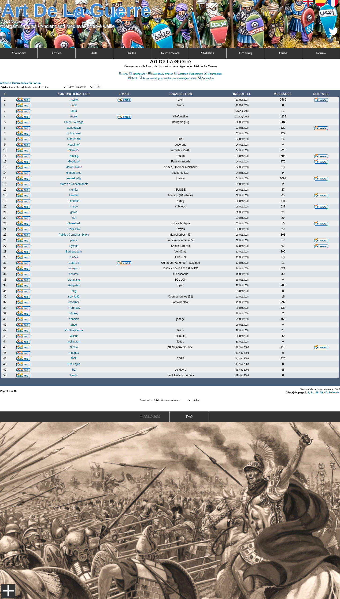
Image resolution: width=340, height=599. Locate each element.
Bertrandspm (74, 251)
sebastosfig (74, 178)
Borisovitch (74, 127)
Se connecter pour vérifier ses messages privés (168, 78)
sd (73, 217)
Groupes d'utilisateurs (188, 73)
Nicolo (74, 347)
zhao (74, 324)
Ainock (74, 257)
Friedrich (73, 201)
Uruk (74, 111)
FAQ (123, 73)
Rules (132, 53)
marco (74, 206)
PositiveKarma (74, 330)
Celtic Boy (73, 229)
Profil (132, 78)
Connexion (206, 78)
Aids (94, 53)
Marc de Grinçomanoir (74, 184)
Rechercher (137, 73)
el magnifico (73, 172)
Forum (320, 53)
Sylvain (73, 246)
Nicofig (74, 156)
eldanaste (74, 279)
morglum (73, 268)
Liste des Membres (160, 73)
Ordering (245, 53)
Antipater (73, 285)
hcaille (74, 99)
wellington (74, 341)
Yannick (74, 319)
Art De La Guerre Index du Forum (20, 83)
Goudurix (74, 161)
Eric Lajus (74, 364)
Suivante (334, 392)
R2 (74, 369)
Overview (19, 53)
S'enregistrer (213, 73)
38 (317, 392)
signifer (73, 189)
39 (321, 392)
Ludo (74, 105)
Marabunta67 (74, 167)
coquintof (74, 144)
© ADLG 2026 (150, 416)
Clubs (283, 53)
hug (73, 291)
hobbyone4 (74, 133)
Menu (8, 591)
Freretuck (74, 307)
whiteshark (74, 223)
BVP (74, 358)
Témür (74, 375)
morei (73, 116)
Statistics (207, 53)
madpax (74, 352)
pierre (74, 240)
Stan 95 (74, 150)
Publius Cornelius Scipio (74, 234)
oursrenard (74, 139)
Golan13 (74, 262)
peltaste (74, 274)
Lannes (73, 195)
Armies (57, 53)
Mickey (74, 313)
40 (325, 392)
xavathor (73, 302)
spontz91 (74, 296)
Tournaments (169, 53)
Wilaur (74, 336)
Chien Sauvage (73, 122)
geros (73, 212)
